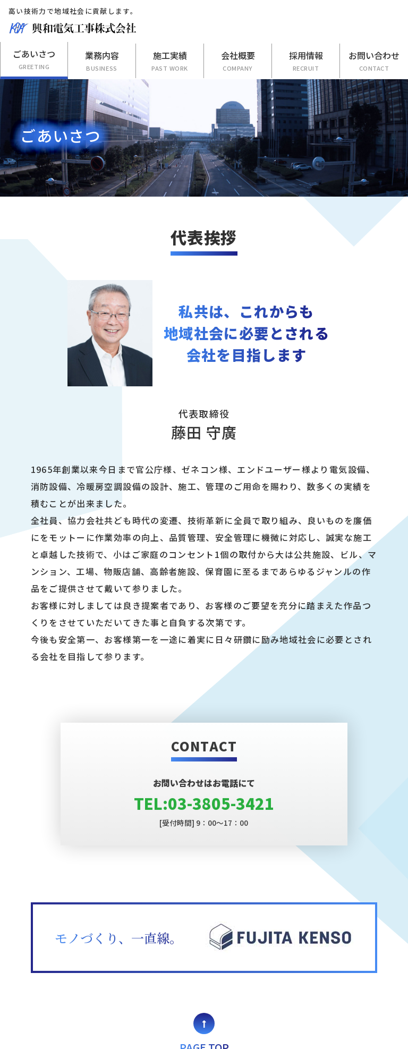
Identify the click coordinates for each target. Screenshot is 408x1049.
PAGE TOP (204, 996)
